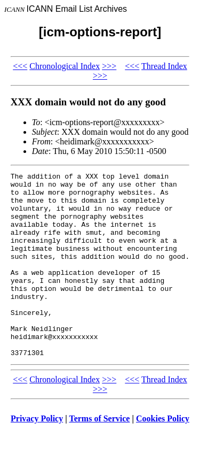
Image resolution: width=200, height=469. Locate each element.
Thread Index (164, 66)
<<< (20, 66)
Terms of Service (99, 455)
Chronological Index (64, 66)
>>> (109, 66)
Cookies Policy (162, 455)
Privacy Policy (37, 455)
